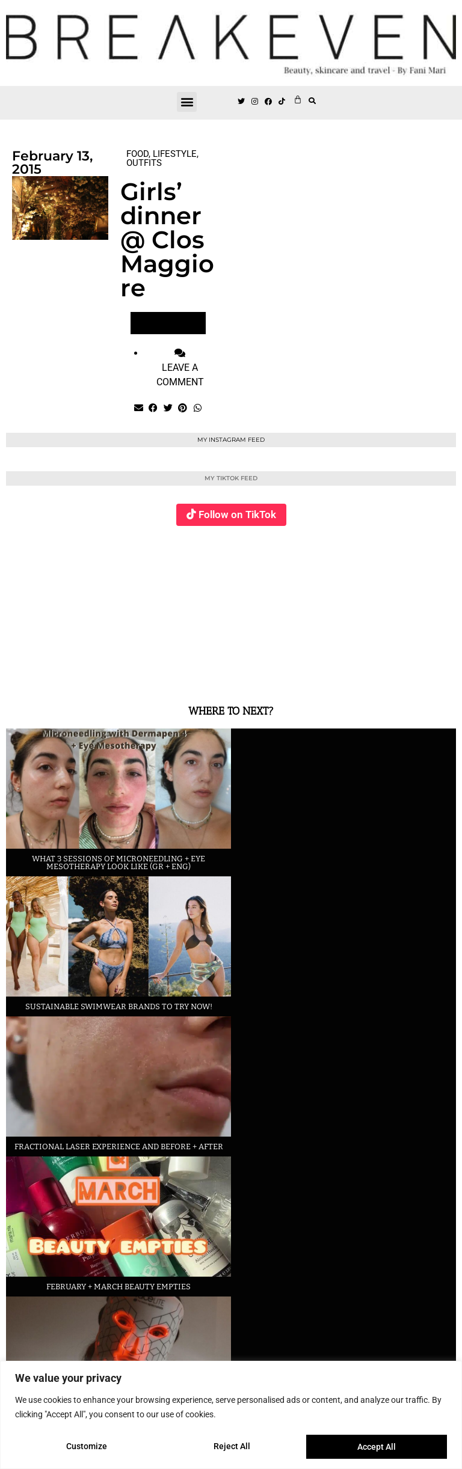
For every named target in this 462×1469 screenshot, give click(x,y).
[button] (187, 102)
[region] (231, 1415)
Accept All (376, 1447)
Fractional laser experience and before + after (118, 1146)
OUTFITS (144, 162)
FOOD (137, 153)
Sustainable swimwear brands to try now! (118, 1006)
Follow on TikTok (237, 514)
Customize (86, 1447)
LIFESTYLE (175, 153)
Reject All (232, 1447)
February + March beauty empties (118, 1286)
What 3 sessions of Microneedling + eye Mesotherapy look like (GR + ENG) (118, 862)
